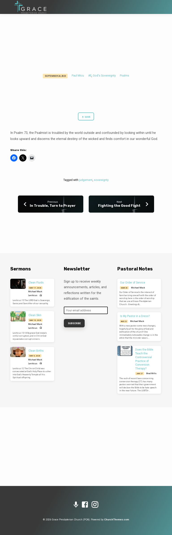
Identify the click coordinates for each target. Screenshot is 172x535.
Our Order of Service (132, 282)
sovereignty (101, 180)
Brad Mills (151, 373)
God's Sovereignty (104, 75)
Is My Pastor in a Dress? (135, 316)
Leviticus (32, 295)
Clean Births (36, 350)
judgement (85, 180)
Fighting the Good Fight (119, 206)
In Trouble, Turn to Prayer (53, 206)
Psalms (124, 75)
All (89, 75)
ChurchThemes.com (116, 519)
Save (86, 117)
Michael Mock (35, 291)
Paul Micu (78, 75)
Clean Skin (34, 315)
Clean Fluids (36, 282)
